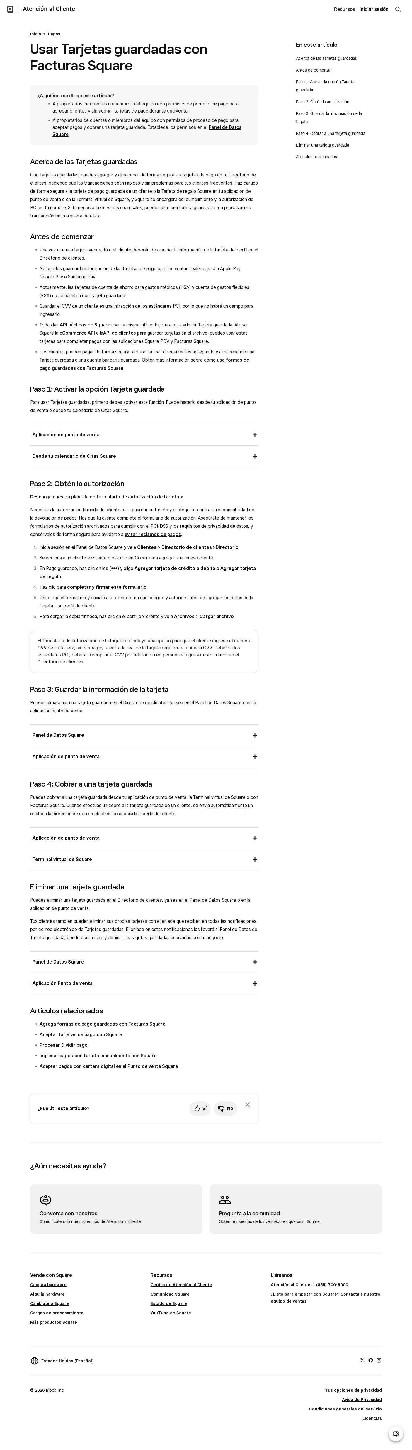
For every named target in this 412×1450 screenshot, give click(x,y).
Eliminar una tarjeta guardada (322, 145)
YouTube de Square (171, 1313)
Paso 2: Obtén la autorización (322, 101)
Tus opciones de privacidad (353, 1390)
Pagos (54, 34)
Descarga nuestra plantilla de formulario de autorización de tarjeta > (106, 497)
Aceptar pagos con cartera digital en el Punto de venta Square (109, 1066)
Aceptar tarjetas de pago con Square (81, 1034)
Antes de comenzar (314, 70)
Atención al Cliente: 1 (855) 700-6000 (309, 1284)
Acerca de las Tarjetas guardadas (326, 58)
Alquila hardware (47, 1294)
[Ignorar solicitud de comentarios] (247, 1104)
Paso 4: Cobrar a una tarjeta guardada (330, 133)
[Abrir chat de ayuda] (396, 1434)
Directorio (227, 547)
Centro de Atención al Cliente (181, 1284)
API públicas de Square (85, 325)
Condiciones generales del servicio (345, 1409)
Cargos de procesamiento (57, 1313)
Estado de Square (169, 1303)
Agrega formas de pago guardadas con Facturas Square (102, 1024)
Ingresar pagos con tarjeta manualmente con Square (98, 1055)
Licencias (372, 1418)
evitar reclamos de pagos (153, 534)
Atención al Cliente (49, 8)
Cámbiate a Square (49, 1303)
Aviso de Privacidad (362, 1399)
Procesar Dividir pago (64, 1045)
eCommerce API (77, 333)
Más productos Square (53, 1322)
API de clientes (119, 333)
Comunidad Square (170, 1294)
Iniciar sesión (374, 9)
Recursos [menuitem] (344, 9)
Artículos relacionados (316, 156)
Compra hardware (48, 1284)
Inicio (35, 34)
